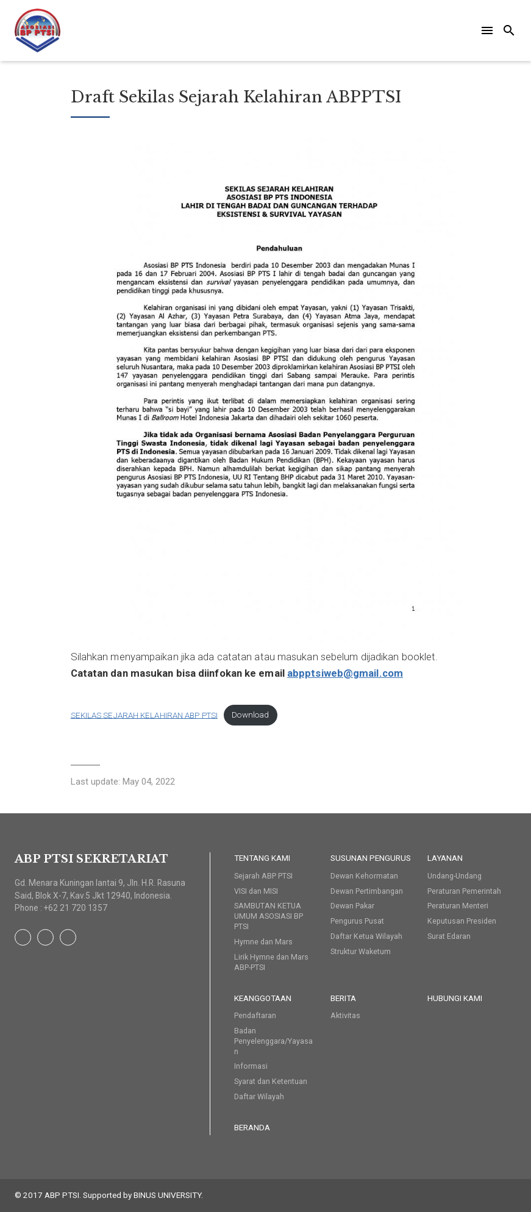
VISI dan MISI (256, 891)
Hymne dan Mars (263, 941)
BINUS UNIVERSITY (167, 1195)
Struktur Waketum (360, 951)
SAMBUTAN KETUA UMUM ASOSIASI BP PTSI (268, 916)
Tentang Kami (262, 858)
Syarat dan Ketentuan (270, 1081)
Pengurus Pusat (357, 920)
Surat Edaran (449, 936)
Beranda (252, 1127)
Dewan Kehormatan (364, 875)
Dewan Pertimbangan (366, 891)
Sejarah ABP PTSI (263, 875)
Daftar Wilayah (259, 1096)
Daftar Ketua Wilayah (366, 936)
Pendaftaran (255, 1015)
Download (250, 714)
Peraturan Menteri (457, 905)
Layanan (445, 858)
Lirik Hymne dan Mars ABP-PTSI (271, 962)
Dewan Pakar (352, 905)
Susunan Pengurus (370, 858)
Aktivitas (345, 1015)
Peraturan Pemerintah (464, 891)
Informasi (251, 1066)
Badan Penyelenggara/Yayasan (273, 1041)
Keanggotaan (262, 998)
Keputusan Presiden (461, 920)
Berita (343, 998)
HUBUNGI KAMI (454, 998)
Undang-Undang (454, 875)
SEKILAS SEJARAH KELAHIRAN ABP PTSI (144, 714)
